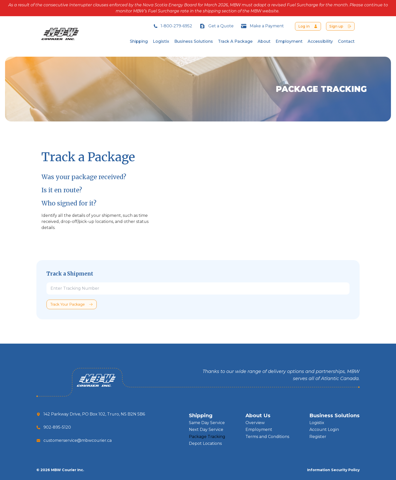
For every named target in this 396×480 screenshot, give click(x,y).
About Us (257, 415)
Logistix (161, 41)
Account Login (324, 429)
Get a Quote (216, 26)
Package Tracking (207, 436)
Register (317, 436)
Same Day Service (207, 422)
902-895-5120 (57, 427)
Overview (255, 422)
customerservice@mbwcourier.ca (77, 440)
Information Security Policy (333, 470)
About (264, 41)
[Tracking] (198, 288)
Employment (289, 41)
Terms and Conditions (267, 436)
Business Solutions (193, 41)
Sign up (336, 26)
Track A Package (235, 41)
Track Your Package (67, 304)
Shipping (139, 41)
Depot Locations (205, 443)
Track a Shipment (69, 273)
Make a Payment (262, 26)
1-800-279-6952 (173, 26)
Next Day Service (206, 429)
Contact (346, 41)
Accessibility (320, 41)
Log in (304, 26)
